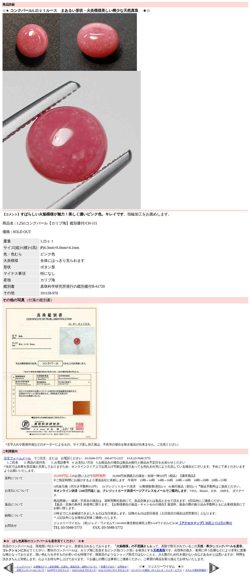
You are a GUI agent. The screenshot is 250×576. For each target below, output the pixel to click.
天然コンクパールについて (29, 570)
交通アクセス (108, 566)
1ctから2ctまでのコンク (84, 570)
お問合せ (122, 566)
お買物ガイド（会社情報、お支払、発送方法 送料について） (65, 566)
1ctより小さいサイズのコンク (113, 570)
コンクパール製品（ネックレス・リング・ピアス (156, 570)
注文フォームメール (17, 458)
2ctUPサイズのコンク (58, 570)
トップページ (22, 566)
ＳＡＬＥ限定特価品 (195, 570)
